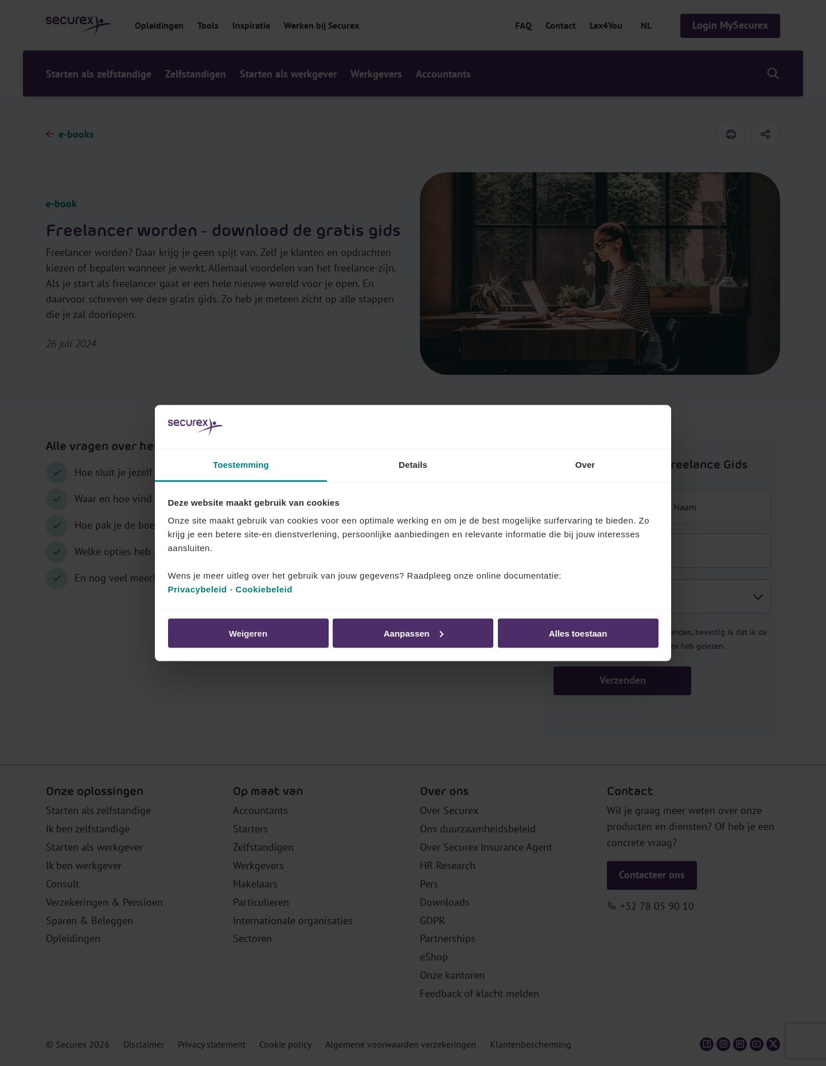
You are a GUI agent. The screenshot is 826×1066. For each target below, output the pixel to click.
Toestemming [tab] (241, 465)
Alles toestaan (578, 633)
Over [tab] (585, 465)
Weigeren (248, 633)
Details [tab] (413, 465)
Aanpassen (413, 633)
